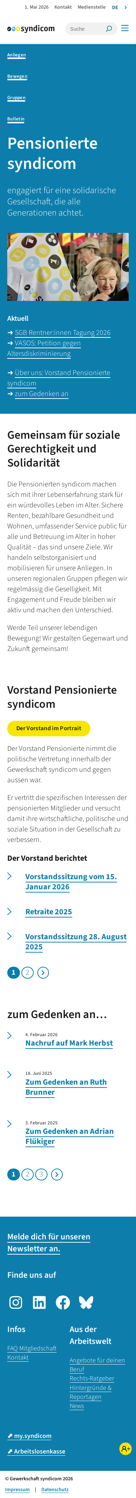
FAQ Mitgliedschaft (32, 1348)
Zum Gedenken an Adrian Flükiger (69, 1136)
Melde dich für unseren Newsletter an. (48, 1243)
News (77, 1405)
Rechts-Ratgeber (92, 1378)
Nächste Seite (43, 973)
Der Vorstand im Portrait (48, 728)
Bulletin (15, 118)
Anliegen (16, 54)
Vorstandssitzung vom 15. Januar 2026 (71, 882)
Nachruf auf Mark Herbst (69, 1043)
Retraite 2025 (48, 912)
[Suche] (86, 29)
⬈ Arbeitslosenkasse (36, 1451)
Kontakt (18, 1357)
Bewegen (17, 76)
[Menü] (125, 28)
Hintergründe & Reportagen (90, 1392)
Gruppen (16, 97)
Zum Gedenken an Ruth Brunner (66, 1087)
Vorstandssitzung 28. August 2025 (76, 942)
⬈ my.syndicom (29, 1435)
